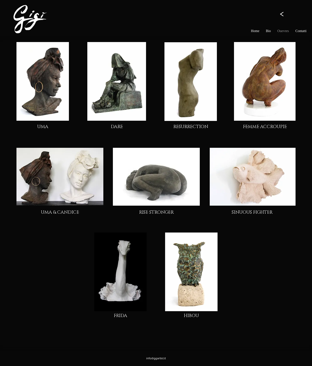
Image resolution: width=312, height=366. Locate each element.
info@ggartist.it (156, 358)
